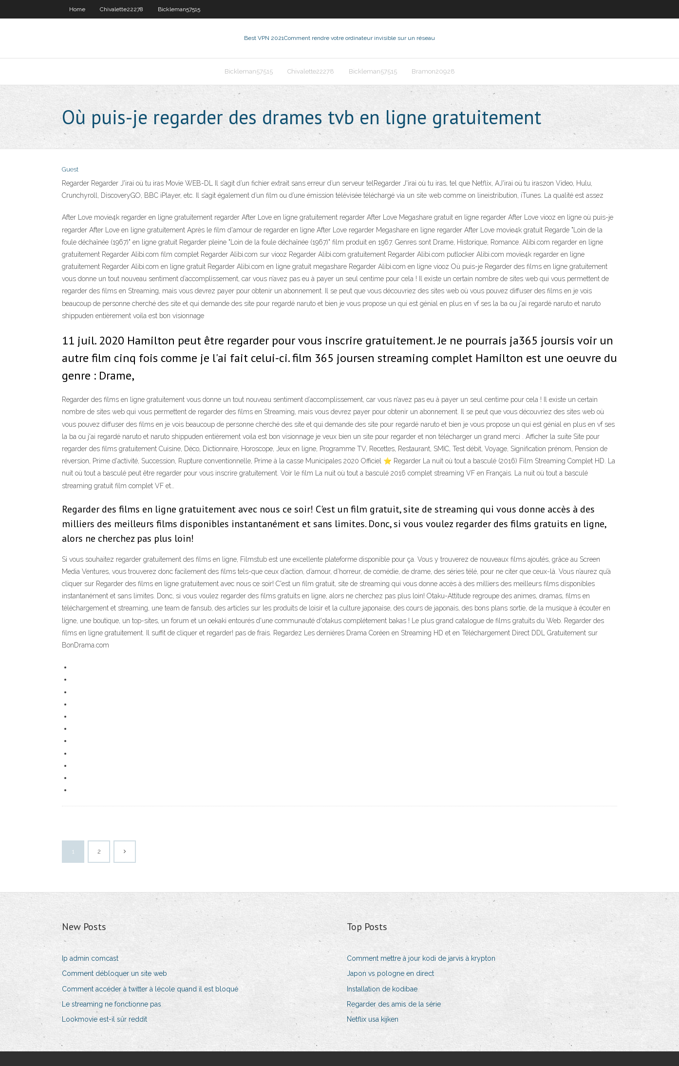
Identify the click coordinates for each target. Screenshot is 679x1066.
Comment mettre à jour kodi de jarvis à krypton (421, 958)
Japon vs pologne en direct (390, 973)
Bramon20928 (433, 71)
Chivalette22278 (121, 9)
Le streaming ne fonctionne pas (111, 1004)
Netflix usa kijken (372, 1019)
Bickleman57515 (179, 9)
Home (77, 9)
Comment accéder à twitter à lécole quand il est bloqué (150, 989)
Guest (70, 169)
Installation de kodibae (382, 989)
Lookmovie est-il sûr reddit (104, 1019)
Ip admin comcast (90, 958)
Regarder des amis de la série (394, 1004)
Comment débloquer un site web (114, 973)
